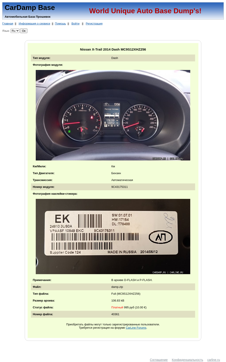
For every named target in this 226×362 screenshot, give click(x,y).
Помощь (60, 23)
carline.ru (213, 360)
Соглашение (159, 360)
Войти (75, 23)
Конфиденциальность (187, 360)
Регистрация (94, 23)
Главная (7, 23)
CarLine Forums (136, 327)
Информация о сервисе (34, 23)
